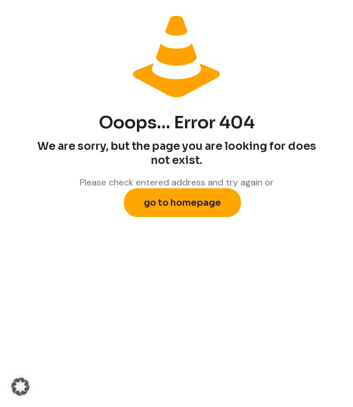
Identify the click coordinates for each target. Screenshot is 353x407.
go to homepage (182, 203)
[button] (20, 386)
